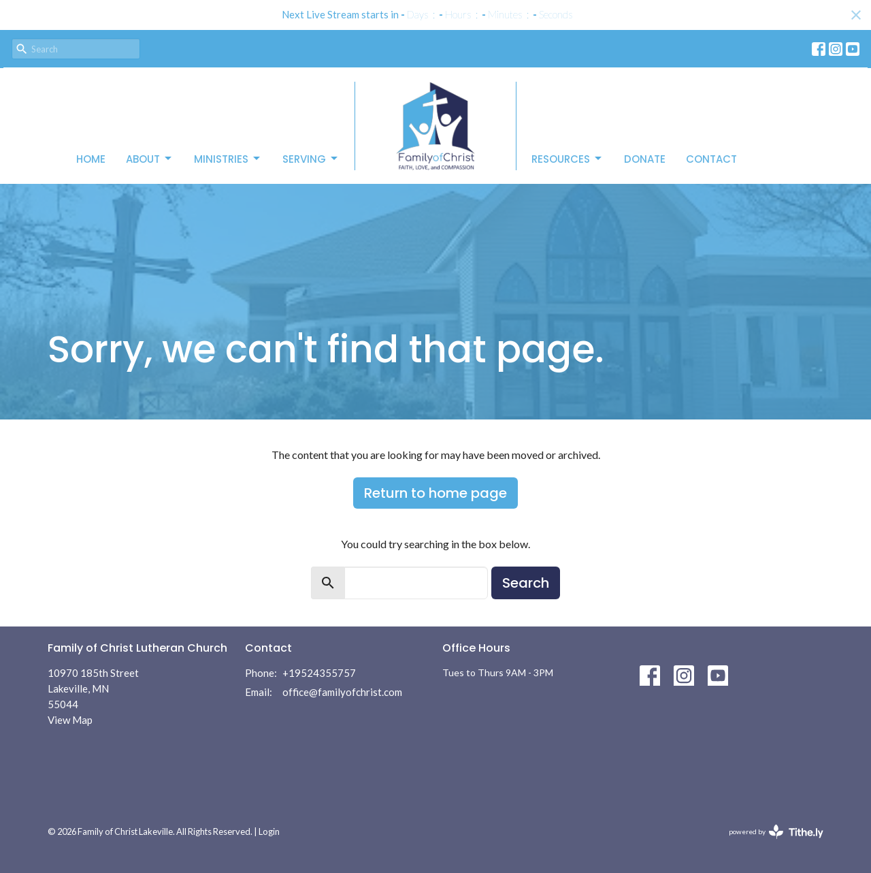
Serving (311, 159)
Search (525, 582)
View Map (70, 720)
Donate (644, 159)
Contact (711, 159)
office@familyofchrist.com (342, 692)
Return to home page (435, 493)
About (150, 159)
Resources (567, 159)
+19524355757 (319, 673)
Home (90, 159)
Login (269, 831)
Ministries (228, 159)
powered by (776, 831)
